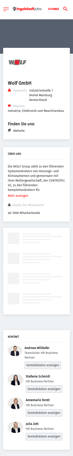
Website (19, 131)
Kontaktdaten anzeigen (42, 365)
